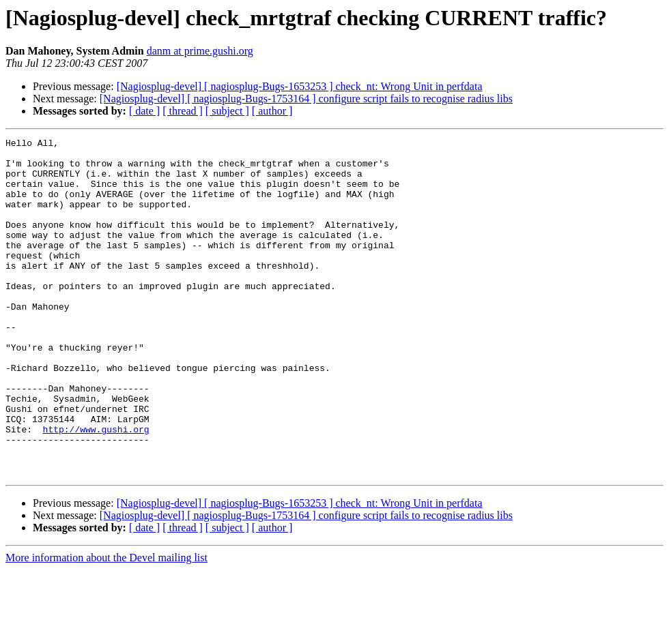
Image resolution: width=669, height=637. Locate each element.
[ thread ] (182, 111)
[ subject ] (227, 111)
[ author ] (272, 111)
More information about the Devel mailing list (106, 625)
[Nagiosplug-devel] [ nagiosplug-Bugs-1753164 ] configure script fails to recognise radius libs (306, 98)
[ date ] (144, 111)
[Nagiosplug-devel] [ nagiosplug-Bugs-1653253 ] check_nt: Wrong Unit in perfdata (300, 86)
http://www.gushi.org (96, 488)
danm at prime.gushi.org (200, 51)
